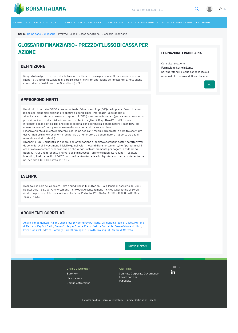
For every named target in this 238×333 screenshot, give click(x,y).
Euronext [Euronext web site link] (72, 273)
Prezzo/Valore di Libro (128, 226)
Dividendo (108, 222)
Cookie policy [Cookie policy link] (140, 300)
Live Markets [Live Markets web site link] (74, 278)
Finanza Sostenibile (143, 22)
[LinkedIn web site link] (173, 272)
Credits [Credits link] (152, 300)
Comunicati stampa (78, 282)
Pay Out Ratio (45, 226)
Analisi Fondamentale (36, 222)
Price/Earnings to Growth (80, 229)
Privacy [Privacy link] (129, 300)
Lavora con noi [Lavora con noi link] (128, 276)
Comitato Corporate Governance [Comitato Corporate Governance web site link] (139, 273)
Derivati (69, 22)
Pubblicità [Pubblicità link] (125, 280)
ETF (28, 22)
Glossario (49, 33)
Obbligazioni (115, 22)
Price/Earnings (54, 229)
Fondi (55, 22)
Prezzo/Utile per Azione (68, 226)
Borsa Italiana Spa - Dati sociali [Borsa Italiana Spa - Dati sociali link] (97, 300)
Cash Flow (66, 222)
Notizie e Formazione (177, 22)
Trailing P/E (104, 229)
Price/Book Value (33, 229)
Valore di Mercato (122, 229)
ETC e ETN (41, 22)
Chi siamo (203, 22)
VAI (210, 84)
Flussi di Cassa (124, 222)
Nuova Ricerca (138, 246)
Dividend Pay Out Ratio (86, 222)
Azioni (17, 22)
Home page (34, 33)
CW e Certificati (90, 22)
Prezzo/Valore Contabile (98, 226)
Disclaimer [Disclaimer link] (119, 300)
